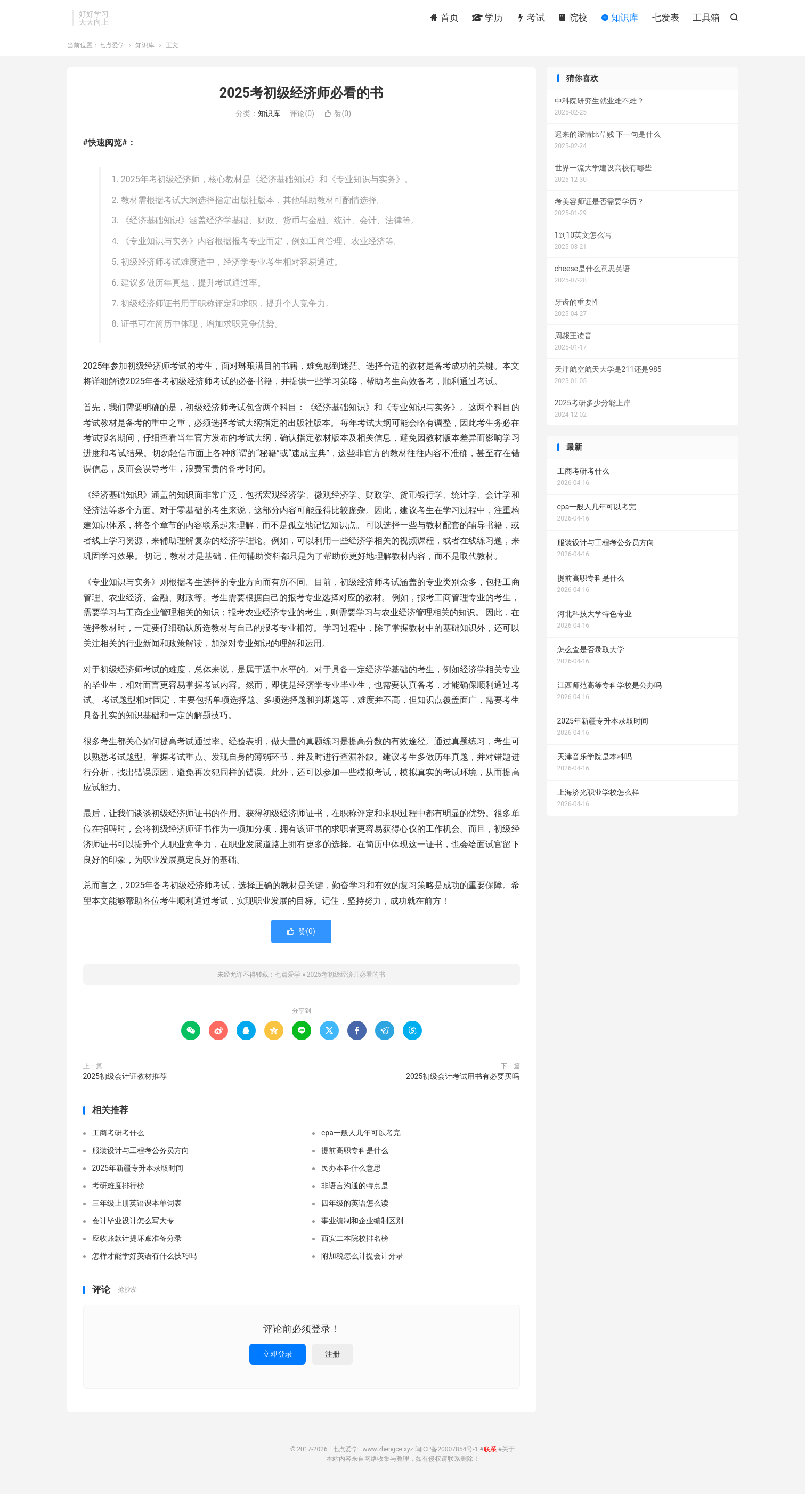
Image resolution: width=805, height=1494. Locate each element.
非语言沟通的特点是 (354, 1191)
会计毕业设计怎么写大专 (133, 1226)
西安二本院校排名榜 (354, 1243)
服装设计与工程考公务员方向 (140, 1155)
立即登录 (277, 1358)
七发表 (665, 18)
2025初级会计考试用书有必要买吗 (462, 1081)
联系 (490, 1454)
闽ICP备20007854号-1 (446, 1454)
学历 (487, 18)
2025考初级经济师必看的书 (301, 97)
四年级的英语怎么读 (354, 1208)
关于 (508, 1454)
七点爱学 (112, 50)
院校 (572, 18)
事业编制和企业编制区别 (362, 1226)
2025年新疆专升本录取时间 (137, 1173)
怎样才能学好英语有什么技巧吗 (144, 1261)
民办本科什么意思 (351, 1173)
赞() (337, 119)
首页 (443, 18)
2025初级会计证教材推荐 (125, 1081)
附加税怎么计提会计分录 (362, 1261)
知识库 (619, 18)
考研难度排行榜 (118, 1191)
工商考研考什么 (118, 1138)
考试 (530, 18)
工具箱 (706, 18)
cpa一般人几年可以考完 (361, 1138)
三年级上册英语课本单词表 (137, 1208)
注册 (332, 1358)
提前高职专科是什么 (354, 1155)
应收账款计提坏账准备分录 (137, 1243)
